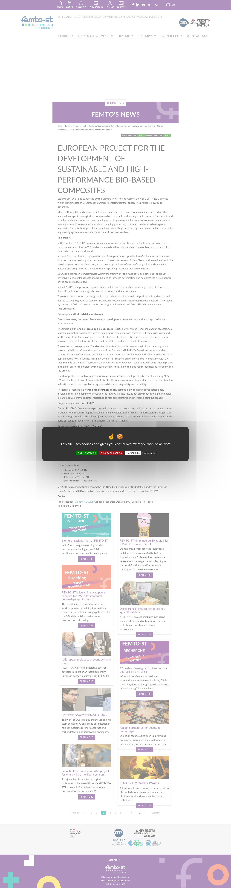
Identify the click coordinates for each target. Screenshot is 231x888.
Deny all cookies (111, 453)
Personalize (133, 453)
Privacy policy (149, 453)
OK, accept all (86, 453)
